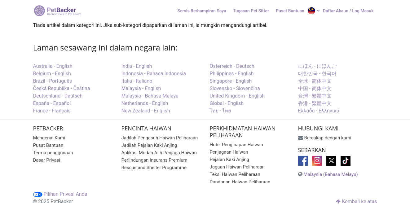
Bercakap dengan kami (327, 138)
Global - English (227, 103)
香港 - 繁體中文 (315, 103)
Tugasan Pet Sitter (251, 11)
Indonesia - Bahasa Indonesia (153, 74)
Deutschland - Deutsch (58, 96)
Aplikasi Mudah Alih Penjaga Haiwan (159, 152)
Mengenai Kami (49, 138)
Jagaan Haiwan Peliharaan (237, 167)
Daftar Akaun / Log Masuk (348, 11)
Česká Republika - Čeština (61, 88)
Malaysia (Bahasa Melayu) (330, 174)
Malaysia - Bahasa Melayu (150, 96)
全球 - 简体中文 (315, 81)
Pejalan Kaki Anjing (229, 159)
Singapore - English (231, 81)
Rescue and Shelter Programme (154, 167)
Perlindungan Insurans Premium (154, 160)
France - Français (52, 111)
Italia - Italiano (136, 81)
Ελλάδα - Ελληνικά (318, 111)
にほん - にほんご (317, 66)
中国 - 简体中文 (315, 88)
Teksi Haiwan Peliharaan (235, 174)
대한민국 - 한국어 (317, 74)
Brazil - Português (52, 81)
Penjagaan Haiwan (229, 152)
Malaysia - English (141, 88)
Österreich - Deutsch (232, 66)
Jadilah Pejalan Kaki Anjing (149, 145)
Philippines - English (232, 74)
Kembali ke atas (356, 201)
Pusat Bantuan (290, 11)
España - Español (52, 103)
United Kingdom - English (237, 96)
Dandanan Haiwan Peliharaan (240, 182)
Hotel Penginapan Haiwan (236, 144)
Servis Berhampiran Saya (202, 11)
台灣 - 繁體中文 (315, 96)
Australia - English (53, 66)
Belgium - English (52, 74)
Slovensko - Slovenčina (235, 88)
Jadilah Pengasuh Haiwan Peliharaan (159, 138)
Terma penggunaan (53, 152)
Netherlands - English (144, 103)
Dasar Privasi (46, 160)
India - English (136, 66)
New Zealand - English (145, 111)
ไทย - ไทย (220, 111)
